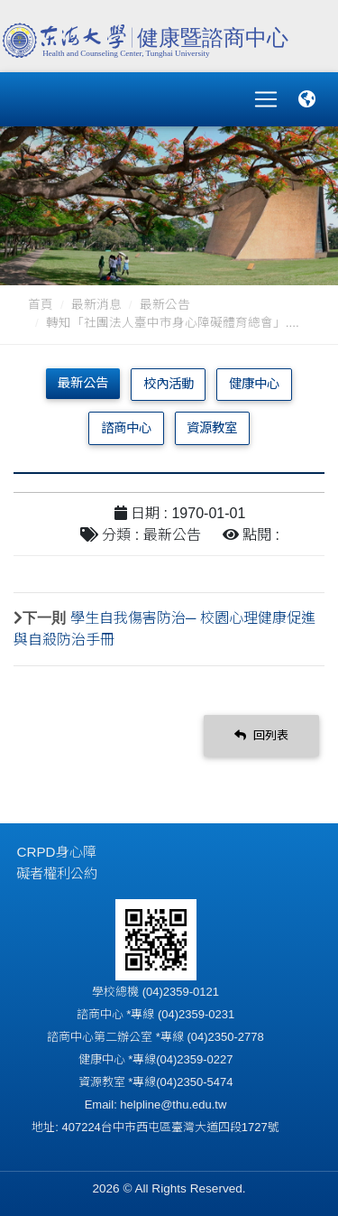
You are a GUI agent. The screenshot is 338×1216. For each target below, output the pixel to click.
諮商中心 (126, 428)
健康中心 (254, 383)
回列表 (261, 735)
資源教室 (212, 428)
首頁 (40, 304)
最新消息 (96, 304)
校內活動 (168, 383)
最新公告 (165, 304)
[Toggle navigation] (266, 99)
